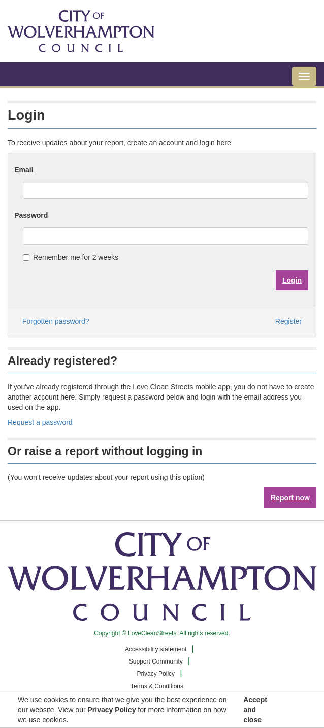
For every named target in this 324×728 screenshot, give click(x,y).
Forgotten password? (55, 321)
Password (31, 215)
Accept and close (255, 710)
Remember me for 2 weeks (70, 257)
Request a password (40, 422)
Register (288, 321)
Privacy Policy (156, 673)
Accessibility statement (155, 649)
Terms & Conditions (157, 686)
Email (23, 170)
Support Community (156, 661)
